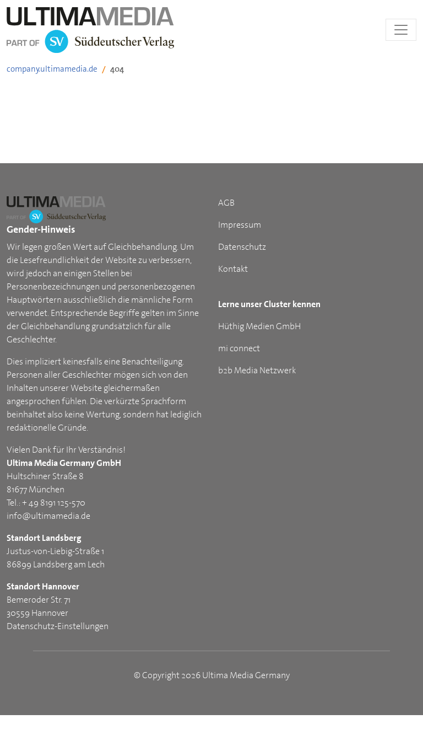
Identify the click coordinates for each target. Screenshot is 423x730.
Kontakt (233, 269)
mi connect (239, 348)
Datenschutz (242, 247)
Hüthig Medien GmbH (259, 326)
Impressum (239, 224)
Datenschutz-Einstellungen (58, 626)
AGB (226, 202)
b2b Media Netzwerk (257, 370)
